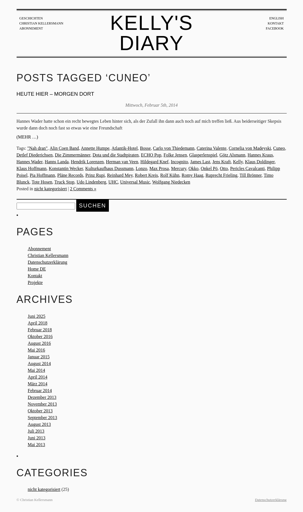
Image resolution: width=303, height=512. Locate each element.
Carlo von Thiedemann (173, 148)
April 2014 (38, 377)
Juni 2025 (37, 316)
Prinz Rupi (95, 175)
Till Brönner (250, 175)
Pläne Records (70, 175)
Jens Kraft (221, 161)
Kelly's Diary (151, 33)
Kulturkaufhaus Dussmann (109, 168)
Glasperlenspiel (203, 155)
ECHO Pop (151, 155)
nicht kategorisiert (50, 188)
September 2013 (42, 417)
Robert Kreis (146, 175)
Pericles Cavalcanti (247, 168)
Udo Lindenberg (91, 182)
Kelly (238, 161)
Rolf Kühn (169, 175)
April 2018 (38, 323)
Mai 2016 (36, 350)
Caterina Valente (211, 148)
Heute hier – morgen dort (55, 94)
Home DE (37, 269)
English (276, 18)
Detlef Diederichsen (35, 155)
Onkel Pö (209, 168)
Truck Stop (64, 182)
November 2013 (42, 404)
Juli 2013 (36, 431)
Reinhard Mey (120, 175)
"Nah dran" (37, 148)
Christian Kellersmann (41, 23)
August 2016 (39, 343)
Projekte (35, 282)
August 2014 (39, 363)
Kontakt (276, 23)
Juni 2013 (37, 437)
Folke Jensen (175, 155)
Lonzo (141, 168)
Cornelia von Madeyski (250, 148)
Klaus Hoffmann (32, 168)
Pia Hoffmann (42, 175)
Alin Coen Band (64, 148)
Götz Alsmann (232, 155)
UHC (113, 182)
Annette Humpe (95, 148)
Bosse (145, 148)
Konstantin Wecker (66, 168)
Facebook (275, 28)
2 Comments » (83, 188)
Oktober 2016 (40, 336)
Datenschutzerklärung (47, 262)
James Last (200, 161)
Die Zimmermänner (72, 155)
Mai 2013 (36, 444)
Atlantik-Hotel (124, 148)
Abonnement (31, 28)
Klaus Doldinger (260, 161)
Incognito (179, 161)
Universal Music (135, 182)
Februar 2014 (40, 390)
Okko (193, 168)
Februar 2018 (40, 329)
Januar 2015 (39, 356)
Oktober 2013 (40, 410)
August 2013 (39, 424)
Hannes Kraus (260, 155)
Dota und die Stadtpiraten (116, 155)
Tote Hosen (42, 182)
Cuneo (279, 148)
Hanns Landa (57, 161)
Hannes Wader (29, 161)
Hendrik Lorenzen (87, 161)
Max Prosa (159, 168)
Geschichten (31, 18)
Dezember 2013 (42, 397)
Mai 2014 (36, 370)
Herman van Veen (122, 161)
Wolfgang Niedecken (171, 182)
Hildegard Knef (154, 161)
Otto (224, 168)
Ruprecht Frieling (221, 175)
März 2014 (38, 383)
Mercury (178, 168)
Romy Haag (192, 175)
